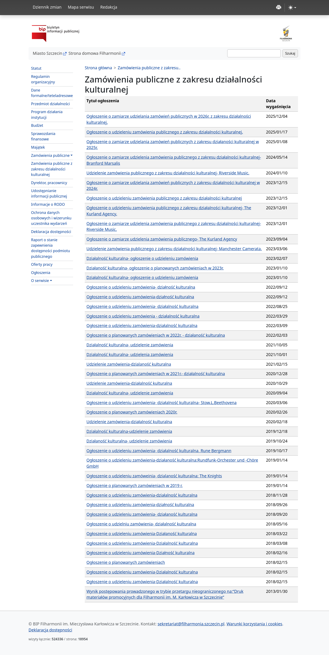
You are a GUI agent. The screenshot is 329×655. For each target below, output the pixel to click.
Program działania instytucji (47, 114)
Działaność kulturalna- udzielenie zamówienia (129, 441)
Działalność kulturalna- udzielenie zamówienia (129, 345)
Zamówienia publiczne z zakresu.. (149, 68)
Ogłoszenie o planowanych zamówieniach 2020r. (131, 412)
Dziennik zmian (47, 7)
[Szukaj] (254, 53)
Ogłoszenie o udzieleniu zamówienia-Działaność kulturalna (141, 533)
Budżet (37, 125)
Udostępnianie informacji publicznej (49, 193)
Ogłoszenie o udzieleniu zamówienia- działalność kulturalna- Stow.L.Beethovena (161, 402)
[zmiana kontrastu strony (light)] (292, 8)
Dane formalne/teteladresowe (52, 93)
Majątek (38, 147)
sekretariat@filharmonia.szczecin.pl (191, 624)
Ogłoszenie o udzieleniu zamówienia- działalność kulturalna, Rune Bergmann (158, 450)
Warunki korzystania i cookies (254, 624)
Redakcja (108, 7)
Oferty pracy (41, 264)
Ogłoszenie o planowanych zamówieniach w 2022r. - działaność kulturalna (155, 335)
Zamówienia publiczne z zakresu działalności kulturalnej (51, 169)
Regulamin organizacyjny (43, 79)
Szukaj (290, 53)
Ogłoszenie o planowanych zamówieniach (125, 562)
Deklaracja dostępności (51, 231)
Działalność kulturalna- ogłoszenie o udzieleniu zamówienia (142, 258)
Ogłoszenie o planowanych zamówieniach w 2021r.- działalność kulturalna (155, 373)
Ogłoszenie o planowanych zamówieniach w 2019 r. (134, 485)
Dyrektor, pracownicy (49, 182)
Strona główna (98, 68)
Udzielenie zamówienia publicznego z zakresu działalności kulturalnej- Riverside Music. (167, 173)
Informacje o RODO (48, 204)
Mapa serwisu (81, 7)
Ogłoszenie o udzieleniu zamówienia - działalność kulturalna (143, 316)
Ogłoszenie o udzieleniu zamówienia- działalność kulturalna (142, 306)
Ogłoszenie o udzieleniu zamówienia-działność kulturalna (140, 297)
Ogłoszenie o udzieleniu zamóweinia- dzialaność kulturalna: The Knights (154, 476)
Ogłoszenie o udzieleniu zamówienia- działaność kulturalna (141, 514)
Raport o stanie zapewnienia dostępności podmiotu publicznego (50, 248)
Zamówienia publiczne (50, 155)
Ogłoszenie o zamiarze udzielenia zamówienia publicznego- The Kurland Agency (161, 239)
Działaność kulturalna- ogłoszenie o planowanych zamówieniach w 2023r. (155, 268)
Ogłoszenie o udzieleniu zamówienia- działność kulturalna (140, 287)
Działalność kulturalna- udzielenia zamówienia (129, 354)
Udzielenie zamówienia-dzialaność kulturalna (128, 364)
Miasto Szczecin (47, 53)
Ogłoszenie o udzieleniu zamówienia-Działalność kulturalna (142, 543)
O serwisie (40, 280)
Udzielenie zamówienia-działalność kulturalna (129, 383)
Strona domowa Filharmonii (94, 53)
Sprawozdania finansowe (43, 136)
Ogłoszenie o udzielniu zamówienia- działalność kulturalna (141, 524)
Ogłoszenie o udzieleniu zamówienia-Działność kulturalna (140, 552)
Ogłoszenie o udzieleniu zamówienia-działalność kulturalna (141, 325)
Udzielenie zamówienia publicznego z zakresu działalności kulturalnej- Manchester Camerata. (174, 249)
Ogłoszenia (40, 272)
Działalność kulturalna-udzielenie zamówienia (129, 431)
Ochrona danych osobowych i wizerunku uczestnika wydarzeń (51, 218)
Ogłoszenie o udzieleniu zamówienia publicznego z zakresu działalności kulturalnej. (164, 132)
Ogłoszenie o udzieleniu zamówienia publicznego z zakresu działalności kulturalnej (164, 198)
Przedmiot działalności (50, 103)
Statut (36, 68)
